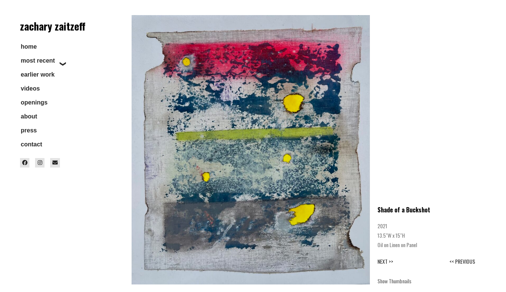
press (29, 130)
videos (30, 88)
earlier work (38, 74)
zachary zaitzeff (53, 26)
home (29, 46)
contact (31, 144)
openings (34, 102)
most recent (38, 60)
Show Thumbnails (394, 281)
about (29, 116)
